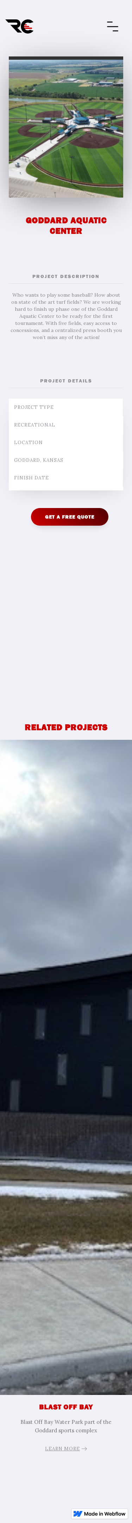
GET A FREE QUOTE (69, 517)
